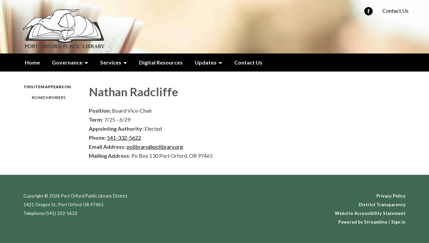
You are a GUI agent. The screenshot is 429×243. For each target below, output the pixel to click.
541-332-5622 (124, 137)
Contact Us (395, 10)
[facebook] (368, 13)
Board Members (48, 97)
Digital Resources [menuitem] (161, 62)
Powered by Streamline (362, 222)
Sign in (398, 222)
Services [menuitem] (110, 62)
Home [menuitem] (32, 62)
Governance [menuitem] (67, 62)
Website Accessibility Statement (370, 213)
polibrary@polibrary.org (155, 146)
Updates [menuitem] (206, 62)
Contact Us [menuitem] (248, 62)
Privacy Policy (391, 196)
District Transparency (382, 204)
